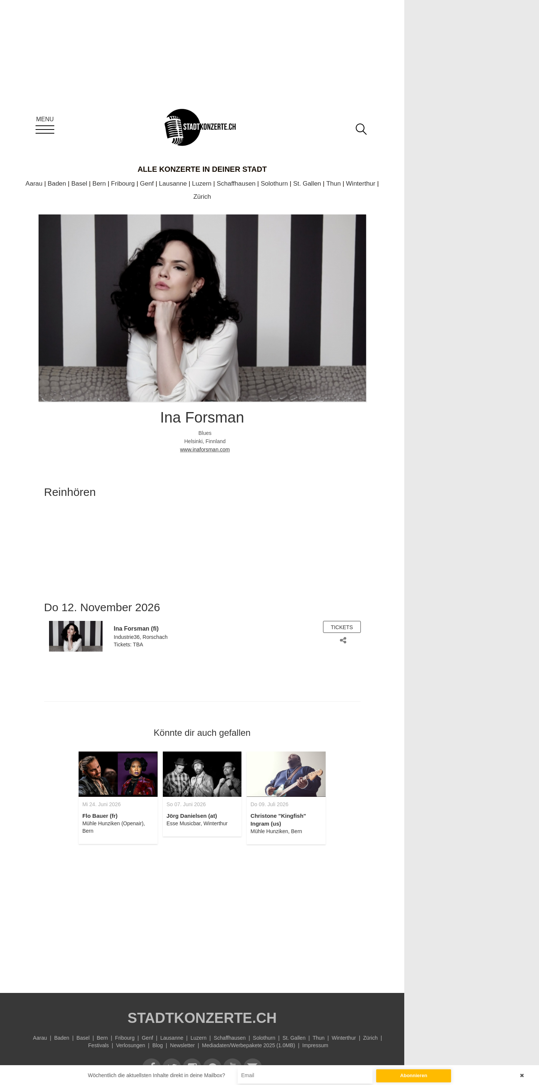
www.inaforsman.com (205, 449)
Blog (157, 1045)
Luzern (201, 183)
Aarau (33, 183)
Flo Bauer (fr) (100, 816)
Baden (57, 183)
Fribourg (123, 183)
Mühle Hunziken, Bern (276, 831)
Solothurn (274, 183)
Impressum (315, 1045)
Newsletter (182, 1045)
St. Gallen (307, 183)
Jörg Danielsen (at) (192, 816)
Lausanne (173, 183)
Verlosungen (130, 1045)
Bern (99, 183)
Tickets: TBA (128, 644)
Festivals (98, 1045)
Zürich (202, 196)
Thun (333, 183)
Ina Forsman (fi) (136, 628)
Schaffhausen (236, 183)
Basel (79, 183)
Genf (147, 183)
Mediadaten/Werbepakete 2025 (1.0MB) (248, 1045)
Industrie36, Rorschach (141, 637)
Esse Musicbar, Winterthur (197, 823)
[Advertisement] (202, 914)
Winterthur (360, 183)
